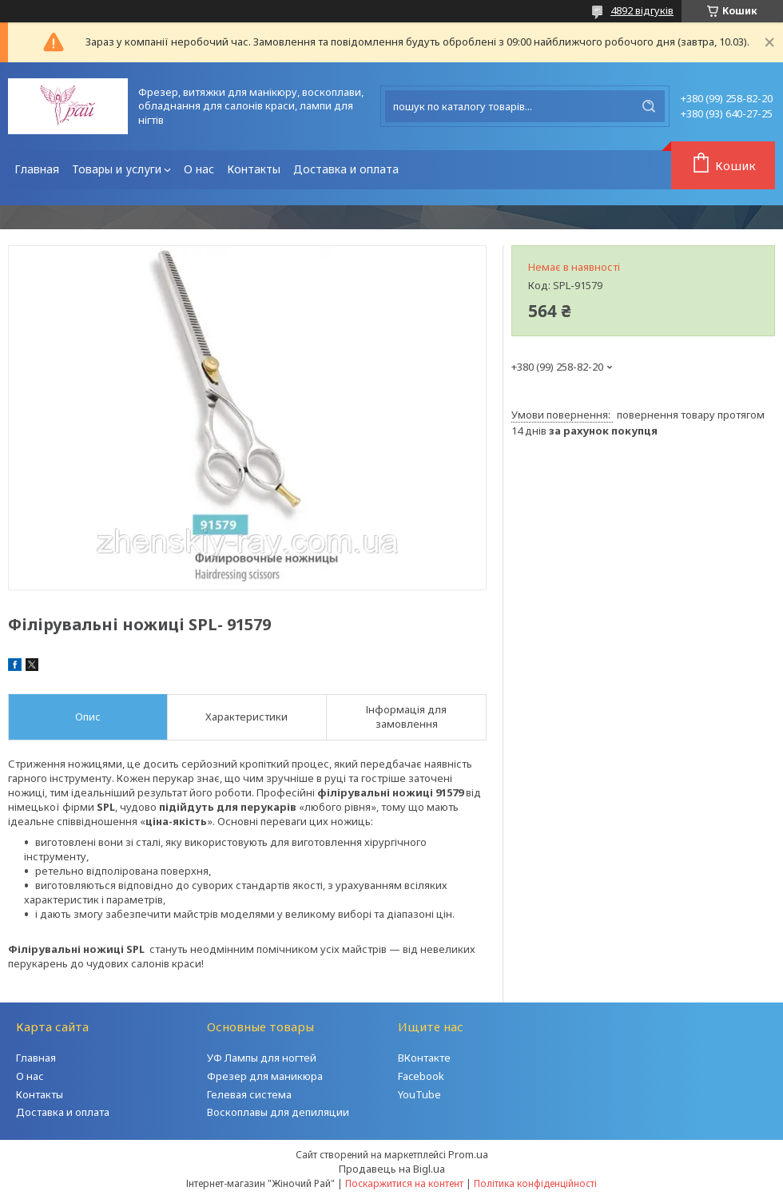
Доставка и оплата (346, 169)
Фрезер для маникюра (265, 1076)
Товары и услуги (116, 169)
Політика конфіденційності (535, 1183)
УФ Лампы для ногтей (261, 1057)
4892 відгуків (642, 10)
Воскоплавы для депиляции (278, 1112)
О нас (199, 169)
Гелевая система (249, 1094)
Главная (36, 169)
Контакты (253, 169)
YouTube (419, 1094)
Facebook (421, 1076)
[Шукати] (649, 106)
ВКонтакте (424, 1057)
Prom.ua (468, 1154)
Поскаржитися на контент (404, 1183)
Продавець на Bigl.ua (392, 1168)
